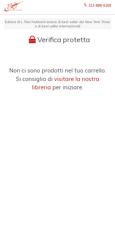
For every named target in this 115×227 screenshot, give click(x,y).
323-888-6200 (97, 5)
